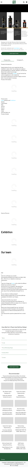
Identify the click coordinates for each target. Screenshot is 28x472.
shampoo (15, 73)
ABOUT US (11, 10)
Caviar (2, 100)
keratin (12, 283)
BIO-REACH (17, 48)
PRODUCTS (16, 10)
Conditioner (13, 100)
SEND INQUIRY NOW (14, 53)
